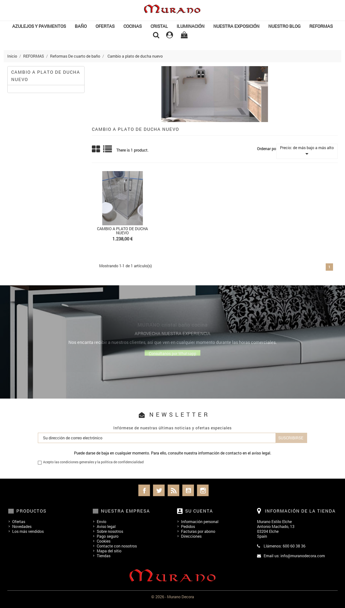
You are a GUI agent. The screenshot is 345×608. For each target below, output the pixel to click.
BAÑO (81, 26)
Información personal (199, 521)
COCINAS (132, 26)
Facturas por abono (198, 531)
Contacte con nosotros (117, 545)
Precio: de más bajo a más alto (307, 151)
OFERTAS (105, 26)
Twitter (158, 490)
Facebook (144, 490)
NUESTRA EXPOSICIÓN (236, 26)
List (108, 150)
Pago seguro (108, 536)
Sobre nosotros (110, 531)
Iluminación (191, 26)
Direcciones (191, 536)
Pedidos (188, 526)
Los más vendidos (28, 531)
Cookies (103, 541)
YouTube (188, 490)
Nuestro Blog (284, 26)
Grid (96, 149)
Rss (173, 490)
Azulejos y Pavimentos (39, 26)
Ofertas (18, 521)
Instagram (202, 490)
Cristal (159, 26)
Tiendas (103, 555)
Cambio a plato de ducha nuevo (45, 75)
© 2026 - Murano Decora (172, 596)
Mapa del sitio (109, 550)
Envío (101, 521)
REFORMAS (321, 26)
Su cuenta (199, 511)
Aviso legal (106, 526)
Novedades (22, 526)
